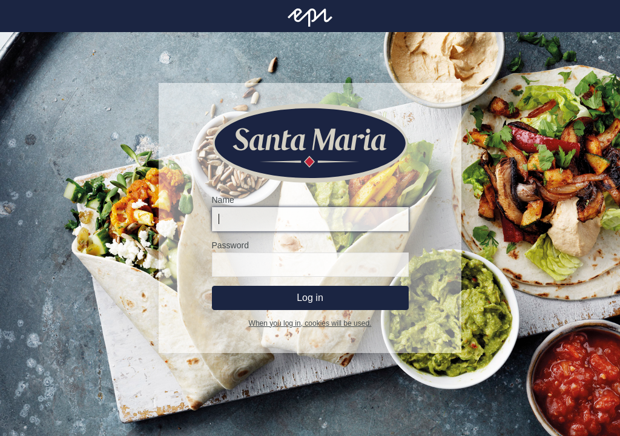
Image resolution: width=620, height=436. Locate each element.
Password (230, 245)
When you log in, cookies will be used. (310, 323)
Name (223, 200)
